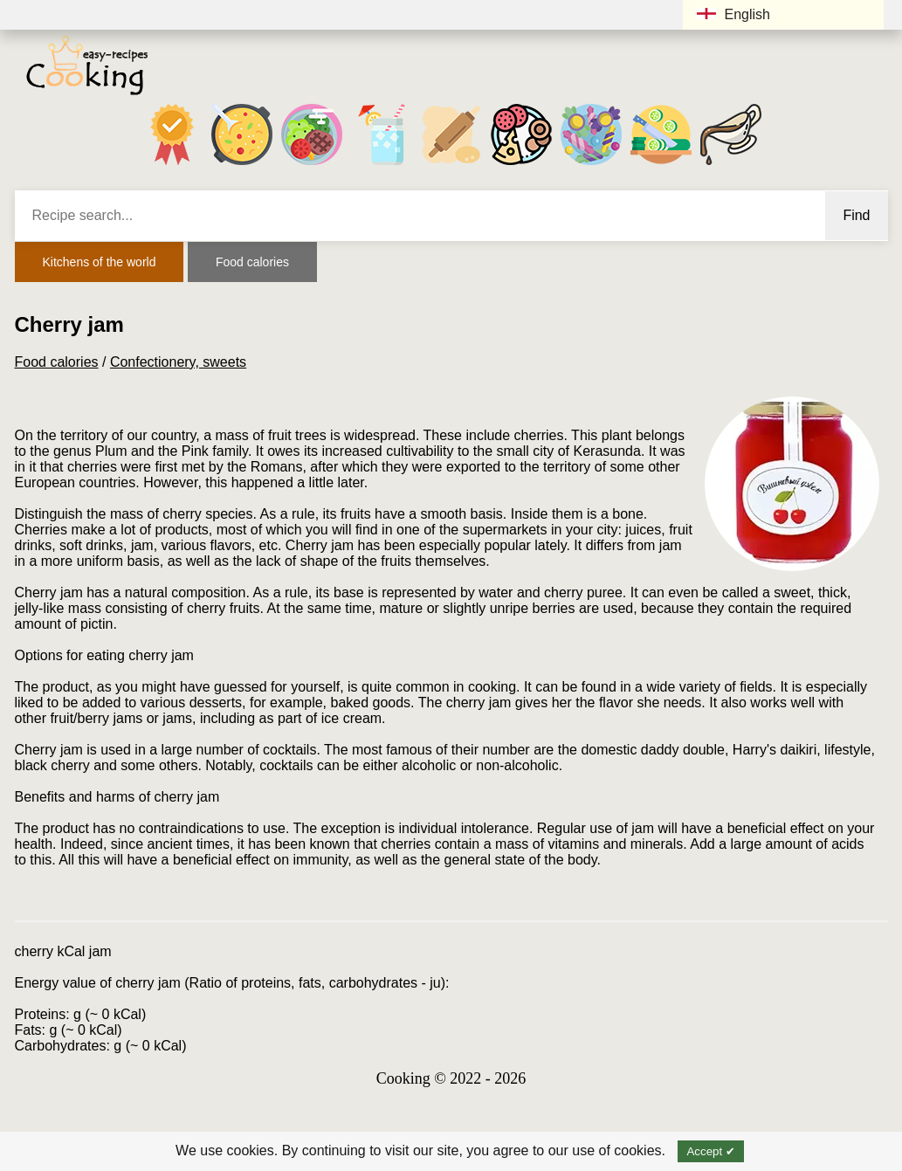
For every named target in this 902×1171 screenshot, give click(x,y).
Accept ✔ (710, 1151)
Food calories (252, 262)
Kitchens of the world (99, 262)
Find (856, 215)
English (733, 14)
